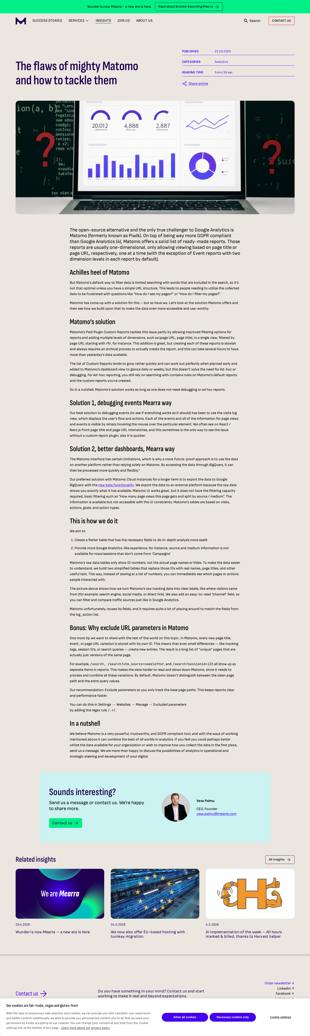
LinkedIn (285, 988)
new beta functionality (116, 485)
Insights (103, 20)
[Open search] (252, 21)
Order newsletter (279, 983)
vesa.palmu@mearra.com (216, 814)
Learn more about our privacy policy (85, 1028)
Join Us (124, 20)
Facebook (285, 993)
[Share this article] (195, 84)
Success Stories (47, 20)
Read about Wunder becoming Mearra (189, 6)
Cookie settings (280, 1017)
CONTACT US (281, 21)
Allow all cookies (185, 1017)
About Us (144, 20)
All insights (280, 859)
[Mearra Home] (21, 21)
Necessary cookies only (233, 1017)
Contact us (65, 823)
